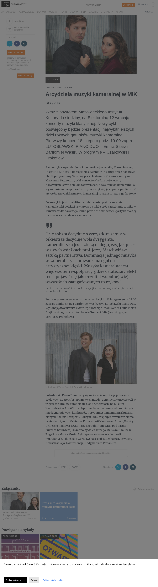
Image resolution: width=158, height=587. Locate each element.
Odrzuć (34, 580)
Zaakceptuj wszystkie (15, 580)
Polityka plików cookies (53, 580)
